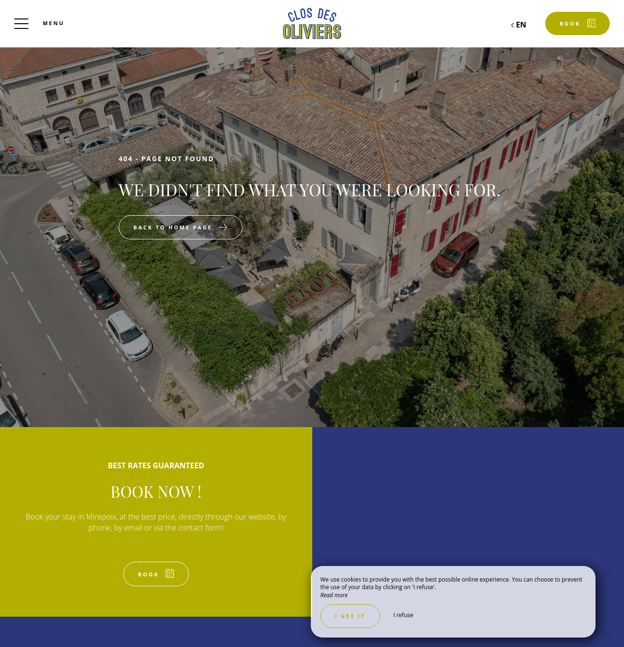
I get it (350, 616)
